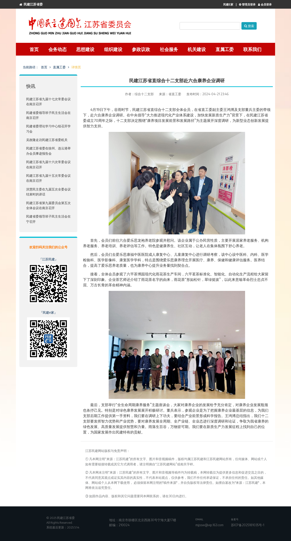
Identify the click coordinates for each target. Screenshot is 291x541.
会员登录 (265, 4)
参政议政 (141, 49)
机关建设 (197, 49)
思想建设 (85, 49)
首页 (34, 49)
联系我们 (252, 49)
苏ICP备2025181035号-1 (247, 525)
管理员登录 (247, 4)
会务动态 (57, 49)
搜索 (249, 26)
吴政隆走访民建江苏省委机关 (47, 140)
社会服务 (169, 49)
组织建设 (113, 49)
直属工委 (225, 49)
